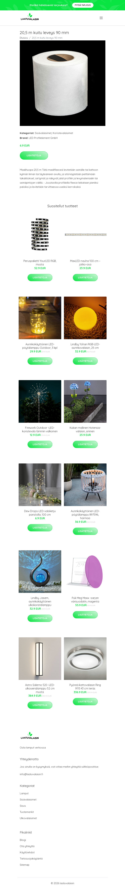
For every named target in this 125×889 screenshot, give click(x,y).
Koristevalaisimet (63, 133)
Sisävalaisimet (43, 133)
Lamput (24, 793)
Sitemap (24, 864)
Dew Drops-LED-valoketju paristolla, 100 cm (40, 512)
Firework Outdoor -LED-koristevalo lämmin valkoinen (40, 429)
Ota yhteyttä (27, 846)
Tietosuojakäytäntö (31, 858)
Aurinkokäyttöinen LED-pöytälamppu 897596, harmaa (85, 514)
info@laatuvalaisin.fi (31, 774)
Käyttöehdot (27, 852)
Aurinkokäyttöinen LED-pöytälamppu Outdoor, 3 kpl (39, 346)
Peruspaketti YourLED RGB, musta (39, 262)
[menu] (101, 17)
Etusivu (24, 37)
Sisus (23, 805)
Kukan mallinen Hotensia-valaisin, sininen (85, 429)
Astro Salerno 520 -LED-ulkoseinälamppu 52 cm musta (40, 688)
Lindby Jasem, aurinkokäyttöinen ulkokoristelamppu (40, 601)
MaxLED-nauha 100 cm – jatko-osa (85, 262)
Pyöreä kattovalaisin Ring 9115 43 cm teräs (85, 686)
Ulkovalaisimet (28, 818)
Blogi (23, 840)
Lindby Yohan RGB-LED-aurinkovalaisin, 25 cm (85, 346)
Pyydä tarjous (83, 5)
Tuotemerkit (27, 812)
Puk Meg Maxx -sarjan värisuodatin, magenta (85, 599)
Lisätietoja (34, 155)
